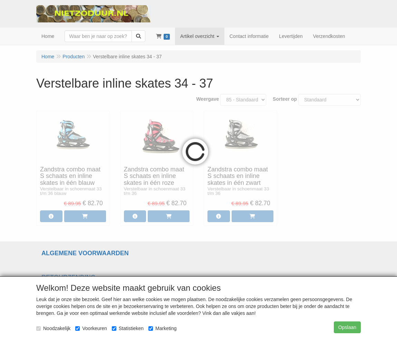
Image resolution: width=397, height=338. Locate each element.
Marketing (162, 328)
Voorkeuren (91, 328)
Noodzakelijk (53, 328)
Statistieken (128, 328)
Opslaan (347, 327)
